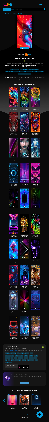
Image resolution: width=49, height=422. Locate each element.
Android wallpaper (14, 350)
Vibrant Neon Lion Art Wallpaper (24, 236)
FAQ (36, 414)
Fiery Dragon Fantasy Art (35, 287)
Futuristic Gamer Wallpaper (35, 159)
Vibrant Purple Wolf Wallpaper (35, 261)
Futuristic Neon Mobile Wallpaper (24, 261)
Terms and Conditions (22, 414)
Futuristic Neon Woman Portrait (13, 287)
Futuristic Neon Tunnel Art (25, 185)
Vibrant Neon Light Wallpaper (14, 159)
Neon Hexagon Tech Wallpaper (24, 210)
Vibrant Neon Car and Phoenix (13, 236)
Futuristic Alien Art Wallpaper (24, 134)
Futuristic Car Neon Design (35, 312)
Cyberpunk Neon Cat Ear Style (35, 185)
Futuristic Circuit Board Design (35, 338)
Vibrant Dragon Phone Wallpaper (35, 109)
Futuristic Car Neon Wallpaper (13, 338)
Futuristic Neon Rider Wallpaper (24, 338)
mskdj (27, 54)
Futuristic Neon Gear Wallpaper (14, 185)
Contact (10, 414)
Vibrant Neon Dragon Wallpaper (13, 109)
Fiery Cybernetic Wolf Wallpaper (35, 134)
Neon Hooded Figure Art (24, 287)
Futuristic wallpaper (17, 13)
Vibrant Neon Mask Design (13, 261)
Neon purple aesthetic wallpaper (12, 71)
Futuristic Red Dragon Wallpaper (13, 134)
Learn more (24, 383)
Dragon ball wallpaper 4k (33, 69)
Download (24, 48)
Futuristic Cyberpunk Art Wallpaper (25, 159)
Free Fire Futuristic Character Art (13, 312)
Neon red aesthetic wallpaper (37, 71)
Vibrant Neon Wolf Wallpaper (35, 236)
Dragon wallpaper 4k (15, 69)
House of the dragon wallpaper (24, 73)
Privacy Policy (31, 414)
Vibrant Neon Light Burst (24, 312)
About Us (15, 414)
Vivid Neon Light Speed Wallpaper (13, 210)
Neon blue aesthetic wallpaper (25, 71)
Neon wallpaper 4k (23, 69)
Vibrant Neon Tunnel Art (35, 210)
